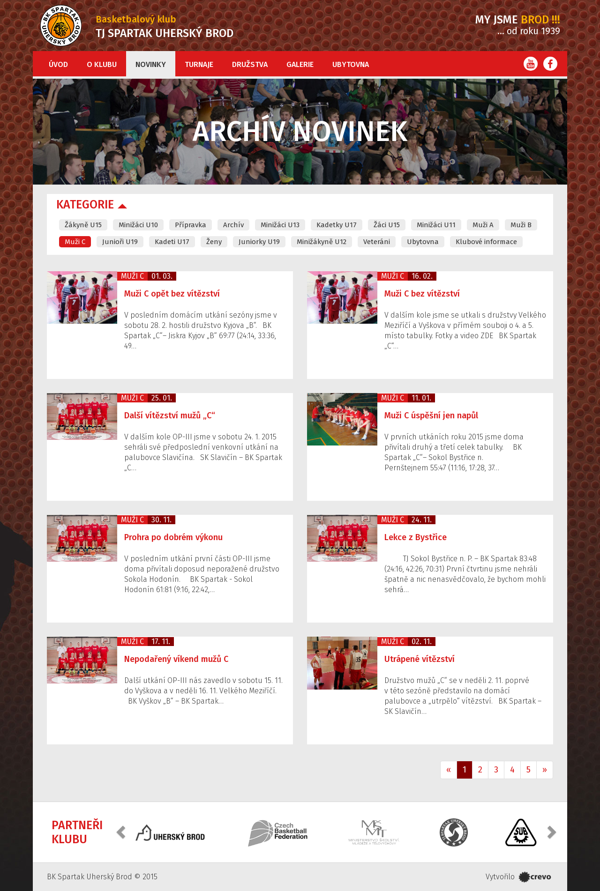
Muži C (75, 242)
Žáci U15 (387, 225)
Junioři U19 (120, 242)
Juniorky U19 (259, 242)
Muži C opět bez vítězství (172, 294)
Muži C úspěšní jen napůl (431, 415)
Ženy (214, 242)
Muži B (521, 225)
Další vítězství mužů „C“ (169, 415)
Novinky (150, 64)
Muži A (483, 225)
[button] (122, 831)
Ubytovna (350, 64)
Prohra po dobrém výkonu (173, 537)
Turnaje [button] (199, 64)
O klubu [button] (102, 64)
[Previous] (448, 770)
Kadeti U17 (172, 242)
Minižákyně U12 (321, 242)
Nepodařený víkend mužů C (176, 659)
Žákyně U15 (83, 225)
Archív (233, 225)
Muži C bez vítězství (422, 294)
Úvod (58, 64)
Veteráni (376, 242)
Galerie (300, 64)
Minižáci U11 (436, 225)
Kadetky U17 (336, 225)
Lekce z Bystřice (415, 537)
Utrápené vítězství (419, 659)
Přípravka (190, 225)
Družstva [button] (250, 64)
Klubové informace (486, 242)
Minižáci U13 (280, 225)
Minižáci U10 (138, 225)
